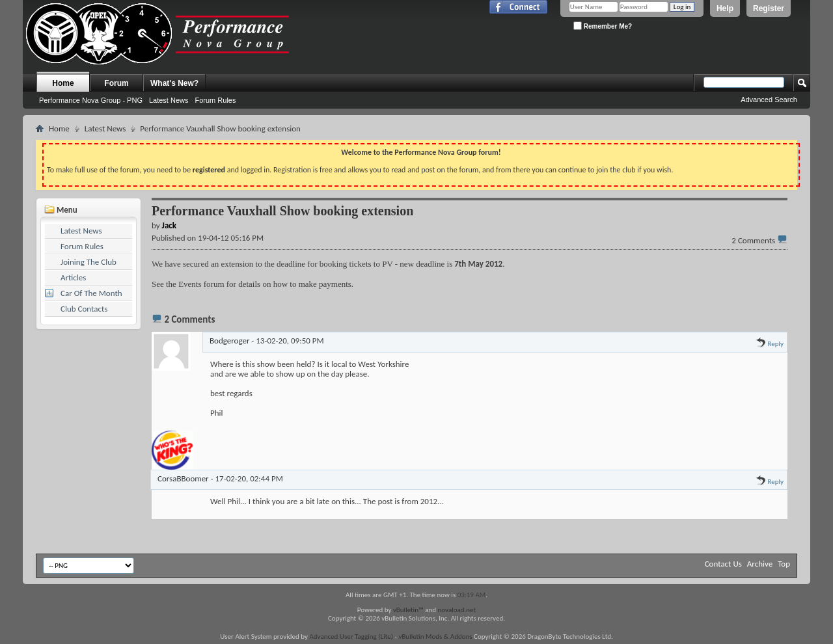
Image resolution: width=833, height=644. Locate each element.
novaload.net (457, 610)
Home (63, 83)
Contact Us (723, 564)
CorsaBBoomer (183, 478)
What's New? (174, 83)
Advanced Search (769, 99)
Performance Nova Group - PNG (91, 100)
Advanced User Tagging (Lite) (351, 636)
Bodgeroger (229, 340)
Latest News (169, 100)
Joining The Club (88, 262)
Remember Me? (602, 25)
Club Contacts (84, 309)
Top (784, 564)
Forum (116, 83)
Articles (73, 277)
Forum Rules (215, 100)
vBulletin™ (408, 610)
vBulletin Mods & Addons (435, 636)
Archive (759, 564)
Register (768, 8)
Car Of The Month (91, 293)
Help (725, 8)
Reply (770, 344)
